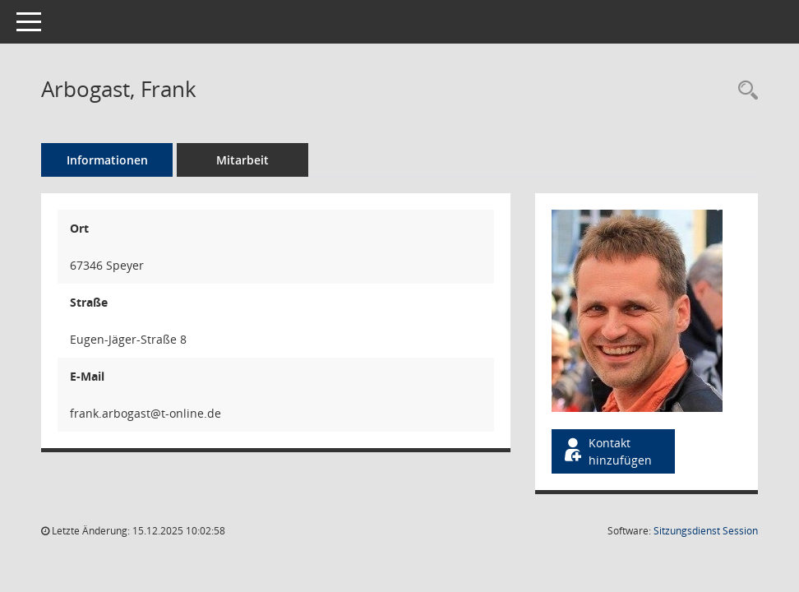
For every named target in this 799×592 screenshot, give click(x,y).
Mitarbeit (242, 160)
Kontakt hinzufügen (606, 451)
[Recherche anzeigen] (744, 90)
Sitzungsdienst (706, 531)
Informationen (107, 160)
